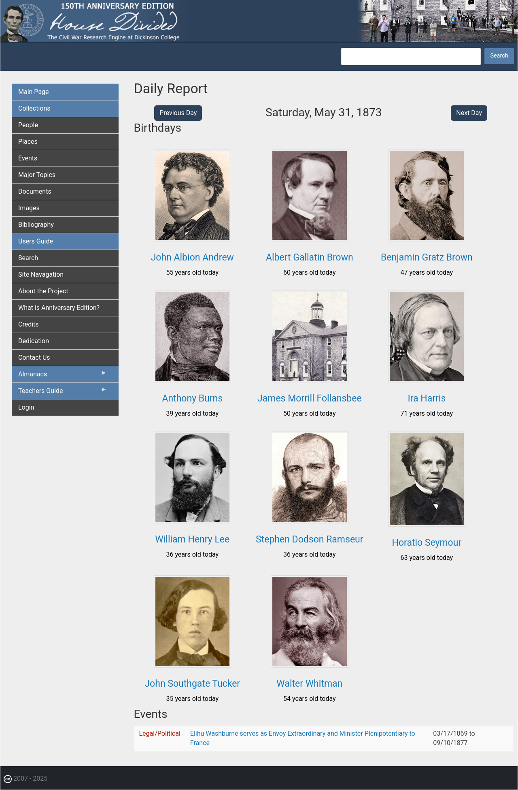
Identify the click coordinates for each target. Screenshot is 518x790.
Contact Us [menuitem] (34, 357)
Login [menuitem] (26, 407)
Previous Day (178, 113)
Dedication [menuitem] (33, 341)
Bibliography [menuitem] (36, 224)
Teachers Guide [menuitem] (63, 392)
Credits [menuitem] (28, 324)
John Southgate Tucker (192, 683)
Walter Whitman (309, 683)
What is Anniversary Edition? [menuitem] (59, 308)
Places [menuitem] (28, 141)
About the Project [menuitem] (43, 291)
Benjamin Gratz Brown (427, 257)
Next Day (469, 113)
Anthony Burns (192, 398)
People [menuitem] (28, 125)
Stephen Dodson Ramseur (309, 539)
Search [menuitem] (28, 258)
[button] (192, 238)
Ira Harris (427, 398)
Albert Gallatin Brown (309, 257)
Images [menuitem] (29, 208)
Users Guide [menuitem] (35, 241)
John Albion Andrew (192, 257)
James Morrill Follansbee (309, 398)
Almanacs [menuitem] (63, 375)
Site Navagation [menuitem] (41, 274)
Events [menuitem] (27, 158)
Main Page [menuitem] (33, 92)
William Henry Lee (192, 539)
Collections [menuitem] (34, 108)
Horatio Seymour (427, 542)
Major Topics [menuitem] (36, 175)
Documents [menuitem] (34, 191)
